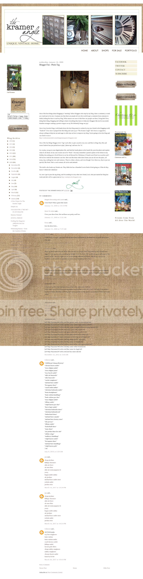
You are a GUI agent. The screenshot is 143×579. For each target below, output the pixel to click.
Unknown (48, 360)
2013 (11, 151)
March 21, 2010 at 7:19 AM (55, 297)
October (14, 172)
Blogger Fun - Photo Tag (18, 246)
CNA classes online (51, 306)
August (13, 178)
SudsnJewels (48, 248)
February (14, 196)
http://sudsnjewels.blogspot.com (71, 177)
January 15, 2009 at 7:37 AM (55, 229)
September (14, 175)
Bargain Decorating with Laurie (54, 199)
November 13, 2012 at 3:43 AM (56, 354)
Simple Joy (14, 207)
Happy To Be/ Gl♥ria (51, 267)
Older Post (106, 568)
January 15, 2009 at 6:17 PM (55, 262)
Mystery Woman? (16, 216)
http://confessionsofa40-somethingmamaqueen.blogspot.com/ (58, 138)
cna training (48, 310)
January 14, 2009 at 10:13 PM (56, 206)
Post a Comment (44, 565)
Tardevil (47, 234)
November (14, 169)
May (12, 187)
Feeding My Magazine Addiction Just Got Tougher (18, 224)
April (13, 190)
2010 (11, 160)
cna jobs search (49, 308)
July (12, 181)
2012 (11, 154)
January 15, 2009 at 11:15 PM (56, 278)
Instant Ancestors (16, 257)
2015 (11, 145)
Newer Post (42, 568)
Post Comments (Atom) (55, 572)
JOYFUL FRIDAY (16, 219)
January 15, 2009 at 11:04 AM (56, 243)
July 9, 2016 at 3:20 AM (54, 452)
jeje (46, 457)
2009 (11, 163)
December (14, 166)
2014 (11, 148)
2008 (11, 265)
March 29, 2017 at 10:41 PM (55, 559)
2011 (11, 157)
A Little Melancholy (17, 260)
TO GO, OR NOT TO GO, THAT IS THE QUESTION (19, 237)
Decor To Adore (49, 211)
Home (75, 568)
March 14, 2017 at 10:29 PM (55, 487)
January (13, 200)
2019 (11, 142)
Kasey (47, 223)
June (12, 184)
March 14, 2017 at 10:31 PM (55, 523)
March (13, 193)
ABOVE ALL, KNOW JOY (19, 254)
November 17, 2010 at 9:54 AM (56, 314)
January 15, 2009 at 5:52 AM (55, 217)
